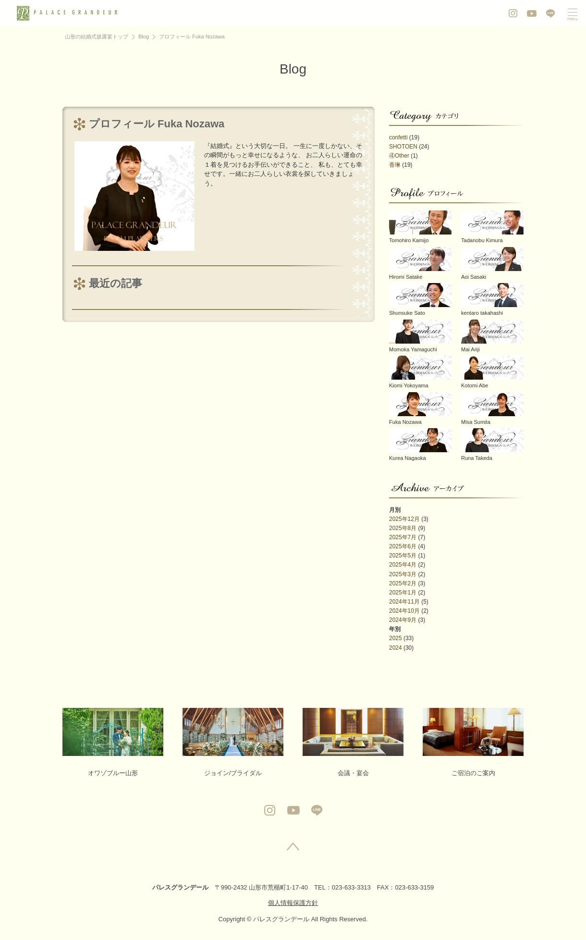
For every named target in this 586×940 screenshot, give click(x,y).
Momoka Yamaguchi (420, 336)
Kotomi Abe (492, 372)
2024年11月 (404, 601)
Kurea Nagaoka (420, 444)
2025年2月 (402, 583)
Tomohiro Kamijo (420, 226)
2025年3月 (402, 574)
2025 (395, 638)
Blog (143, 36)
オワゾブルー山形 (112, 742)
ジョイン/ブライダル (233, 742)
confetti (398, 137)
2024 (395, 647)
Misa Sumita (492, 408)
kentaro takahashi (492, 299)
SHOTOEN (403, 146)
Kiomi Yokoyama (420, 372)
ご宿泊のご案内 (473, 742)
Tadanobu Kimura (492, 226)
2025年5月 (402, 555)
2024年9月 (402, 620)
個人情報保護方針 (293, 902)
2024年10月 (404, 610)
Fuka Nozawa (420, 408)
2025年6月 (402, 546)
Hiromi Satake (420, 263)
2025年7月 (402, 537)
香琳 (395, 164)
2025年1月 (402, 592)
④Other (399, 155)
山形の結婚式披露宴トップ (96, 36)
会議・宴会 (353, 742)
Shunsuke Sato (420, 299)
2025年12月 (404, 519)
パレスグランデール (180, 887)
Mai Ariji (492, 336)
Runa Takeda (492, 444)
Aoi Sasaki (492, 263)
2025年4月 (402, 564)
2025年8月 (402, 528)
